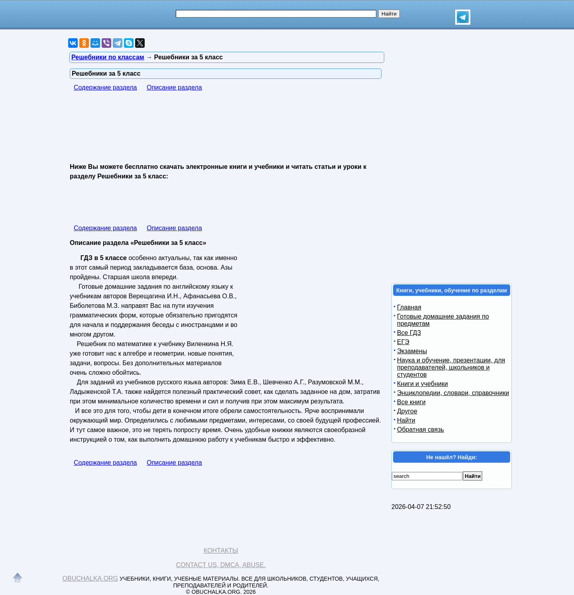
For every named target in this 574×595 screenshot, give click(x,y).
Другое (407, 411)
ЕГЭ (403, 342)
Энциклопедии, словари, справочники (453, 392)
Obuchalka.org (90, 578)
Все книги (411, 402)
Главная (409, 307)
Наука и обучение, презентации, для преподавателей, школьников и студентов (451, 367)
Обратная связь (420, 429)
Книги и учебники (422, 383)
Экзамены (412, 351)
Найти (406, 420)
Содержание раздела (105, 87)
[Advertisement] (215, 128)
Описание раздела (174, 87)
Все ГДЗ (409, 332)
